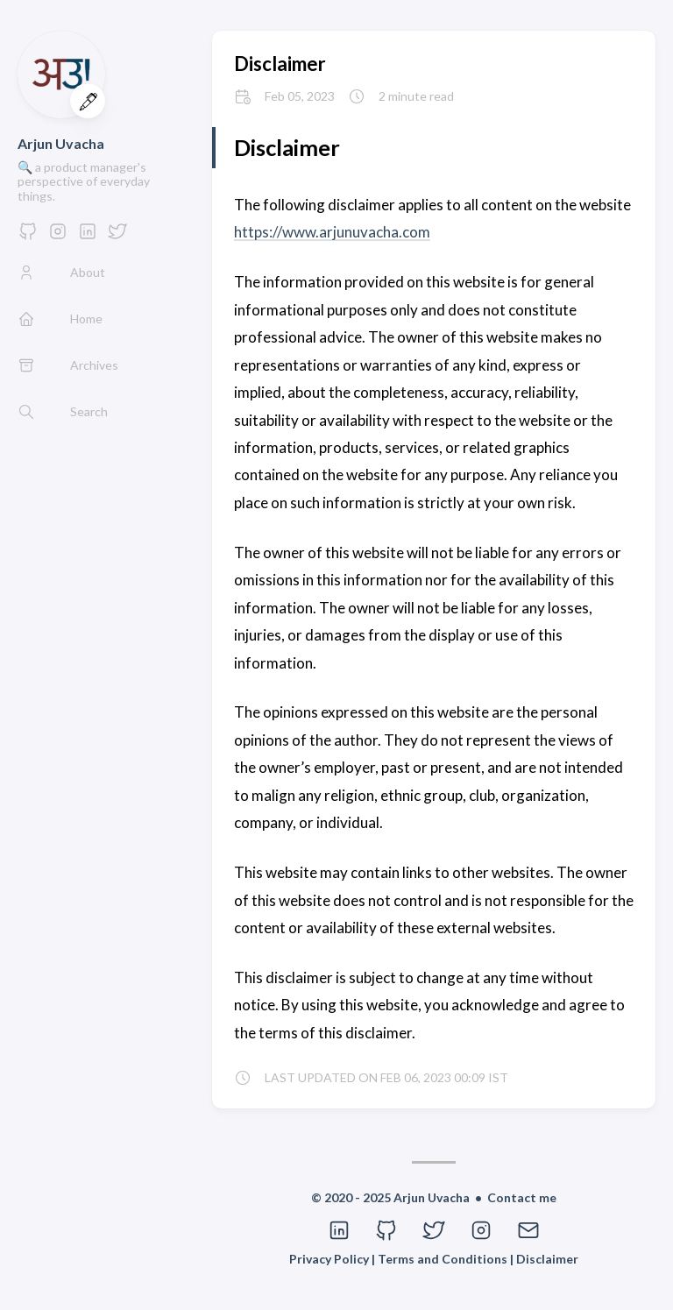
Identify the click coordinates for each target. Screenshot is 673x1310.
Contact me (521, 1197)
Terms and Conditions (444, 1258)
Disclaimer (280, 63)
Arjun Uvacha (61, 143)
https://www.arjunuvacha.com (332, 232)
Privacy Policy (330, 1258)
